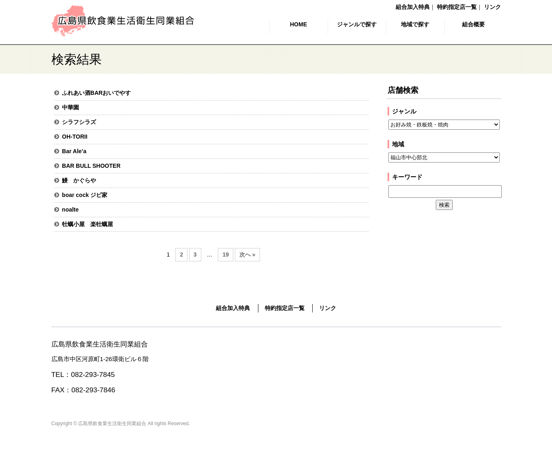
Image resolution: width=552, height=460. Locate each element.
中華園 (70, 107)
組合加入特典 (413, 7)
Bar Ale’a (74, 151)
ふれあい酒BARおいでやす (96, 93)
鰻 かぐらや (79, 180)
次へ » (247, 254)
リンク (492, 7)
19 (225, 254)
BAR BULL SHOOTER (91, 166)
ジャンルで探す (357, 24)
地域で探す (415, 24)
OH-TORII (74, 136)
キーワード (407, 176)
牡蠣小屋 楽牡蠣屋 (87, 224)
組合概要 (473, 24)
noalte (70, 209)
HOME (298, 24)
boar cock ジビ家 (84, 195)
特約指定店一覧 (457, 7)
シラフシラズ (79, 122)
